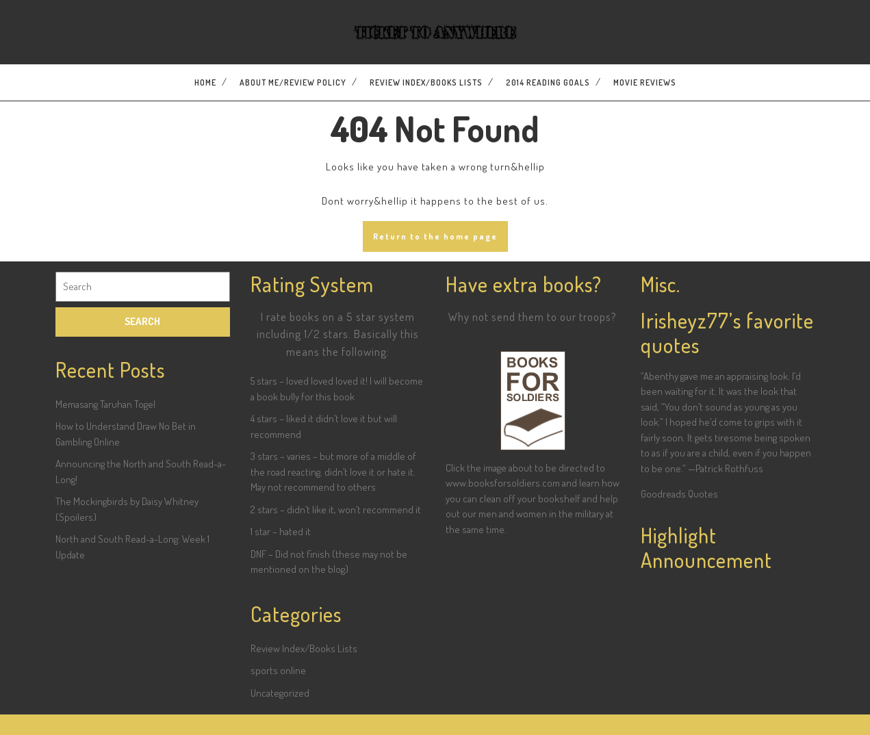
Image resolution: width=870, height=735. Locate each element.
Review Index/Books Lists (426, 82)
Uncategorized (280, 692)
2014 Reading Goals (548, 82)
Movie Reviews (644, 82)
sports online (278, 670)
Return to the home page (435, 236)
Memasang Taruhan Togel (105, 404)
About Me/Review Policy (293, 82)
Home (205, 82)
